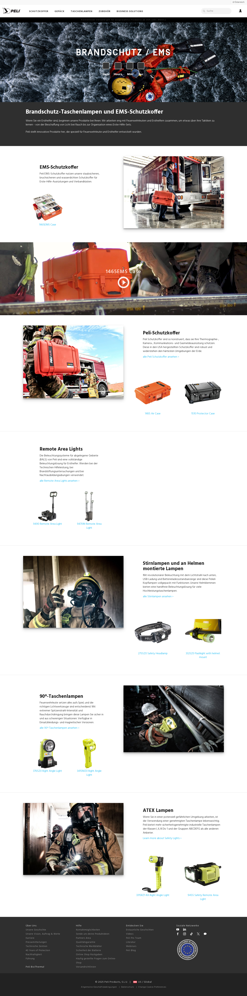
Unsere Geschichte (36, 930)
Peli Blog (131, 950)
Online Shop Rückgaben (89, 954)
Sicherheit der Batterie (88, 950)
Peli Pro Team (133, 938)
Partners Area (83, 938)
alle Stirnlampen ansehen (158, 596)
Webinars (131, 946)
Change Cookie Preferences (152, 987)
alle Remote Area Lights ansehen (59, 481)
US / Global (142, 982)
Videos (129, 934)
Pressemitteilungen (36, 942)
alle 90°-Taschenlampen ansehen (59, 728)
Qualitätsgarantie (85, 942)
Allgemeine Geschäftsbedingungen (99, 987)
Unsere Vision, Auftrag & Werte (43, 934)
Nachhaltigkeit (34, 954)
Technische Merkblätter (89, 946)
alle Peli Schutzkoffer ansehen (161, 357)
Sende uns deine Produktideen (92, 934)
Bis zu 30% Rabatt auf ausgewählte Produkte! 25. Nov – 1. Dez (123, 20)
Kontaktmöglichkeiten (88, 930)
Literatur (131, 942)
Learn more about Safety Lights (162, 838)
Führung (30, 958)
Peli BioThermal (35, 967)
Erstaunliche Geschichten (140, 930)
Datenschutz (127, 987)
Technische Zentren (36, 946)
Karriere (30, 938)
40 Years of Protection (38, 950)
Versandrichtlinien (86, 967)
